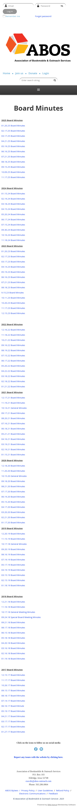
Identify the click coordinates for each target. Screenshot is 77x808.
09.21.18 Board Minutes (13, 622)
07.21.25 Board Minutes (13, 156)
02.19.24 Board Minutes (13, 198)
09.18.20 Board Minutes (13, 481)
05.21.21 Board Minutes (13, 433)
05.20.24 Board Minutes (13, 214)
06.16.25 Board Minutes (13, 151)
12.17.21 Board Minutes (13, 397)
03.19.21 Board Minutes (13, 444)
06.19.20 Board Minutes (13, 496)
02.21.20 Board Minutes (13, 517)
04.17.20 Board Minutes (13, 507)
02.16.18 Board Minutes (13, 653)
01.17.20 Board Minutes (13, 522)
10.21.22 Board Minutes (13, 340)
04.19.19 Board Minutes (13, 569)
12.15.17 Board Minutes (13, 675)
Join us (19, 73)
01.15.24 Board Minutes (13, 193)
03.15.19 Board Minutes (13, 575)
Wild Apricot (52, 805)
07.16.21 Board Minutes (13, 423)
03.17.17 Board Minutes (13, 721)
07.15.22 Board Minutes (13, 355)
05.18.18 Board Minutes (13, 637)
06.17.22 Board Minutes (13, 360)
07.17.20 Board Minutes (13, 491)
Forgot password (43, 16)
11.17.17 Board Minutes (13, 680)
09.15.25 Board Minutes (13, 166)
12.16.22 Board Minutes (13, 329)
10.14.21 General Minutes (14, 408)
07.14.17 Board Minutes (13, 700)
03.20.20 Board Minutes (13, 512)
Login (45, 73)
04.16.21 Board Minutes (13, 439)
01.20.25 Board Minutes (13, 125)
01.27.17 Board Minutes (13, 731)
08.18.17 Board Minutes (13, 695)
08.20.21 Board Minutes (13, 418)
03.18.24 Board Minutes (13, 203)
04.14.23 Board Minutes (13, 266)
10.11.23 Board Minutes (13, 297)
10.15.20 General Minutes (14, 476)
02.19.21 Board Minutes (13, 449)
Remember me (13, 16)
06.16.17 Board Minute (12, 705)
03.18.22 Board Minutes (13, 376)
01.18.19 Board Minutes (13, 585)
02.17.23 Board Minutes (13, 256)
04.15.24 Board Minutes (13, 209)
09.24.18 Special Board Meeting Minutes (21, 617)
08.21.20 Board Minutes (13, 486)
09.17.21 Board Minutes (13, 413)
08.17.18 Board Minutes (13, 627)
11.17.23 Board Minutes (13, 308)
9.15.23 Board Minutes (12, 292)
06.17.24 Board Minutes (13, 219)
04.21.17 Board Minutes (13, 716)
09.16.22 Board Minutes (13, 345)
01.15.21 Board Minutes (13, 454)
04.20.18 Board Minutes (13, 643)
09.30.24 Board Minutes (13, 229)
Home (6, 73)
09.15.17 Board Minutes (13, 690)
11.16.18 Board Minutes (13, 606)
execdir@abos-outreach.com (38, 781)
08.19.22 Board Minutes (13, 350)
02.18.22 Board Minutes (13, 381)
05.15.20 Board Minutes (13, 501)
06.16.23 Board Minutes (13, 277)
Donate (32, 73)
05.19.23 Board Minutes (13, 271)
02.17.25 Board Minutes (13, 130)
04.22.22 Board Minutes (13, 371)
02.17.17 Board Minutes (13, 726)
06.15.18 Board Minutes (13, 632)
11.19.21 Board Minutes (13, 402)
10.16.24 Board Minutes (13, 235)
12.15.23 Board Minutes (13, 313)
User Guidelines (45, 790)
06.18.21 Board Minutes (13, 428)
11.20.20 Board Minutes (13, 470)
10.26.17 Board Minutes (13, 685)
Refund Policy (62, 790)
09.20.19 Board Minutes (13, 549)
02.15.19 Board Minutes (13, 580)
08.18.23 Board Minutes (13, 287)
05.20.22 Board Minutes (13, 365)
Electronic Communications (32, 793)
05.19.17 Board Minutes (13, 711)
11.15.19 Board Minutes (13, 538)
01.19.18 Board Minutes (13, 658)
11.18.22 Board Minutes (13, 334)
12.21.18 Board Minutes (13, 601)
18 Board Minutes (16, 648)
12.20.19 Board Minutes (13, 533)
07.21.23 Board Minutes (13, 282)
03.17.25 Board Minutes (13, 135)
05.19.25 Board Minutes (13, 146)
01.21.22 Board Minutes (13, 386)
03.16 (4, 648)
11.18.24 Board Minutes (13, 240)
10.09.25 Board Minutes (13, 172)
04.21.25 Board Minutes (13, 141)
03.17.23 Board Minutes (13, 261)
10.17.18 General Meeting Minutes (18, 612)
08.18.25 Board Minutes (13, 161)
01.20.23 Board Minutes (13, 251)
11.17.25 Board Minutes (13, 177)
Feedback (53, 793)
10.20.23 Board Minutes (13, 302)
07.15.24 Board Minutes (13, 224)
